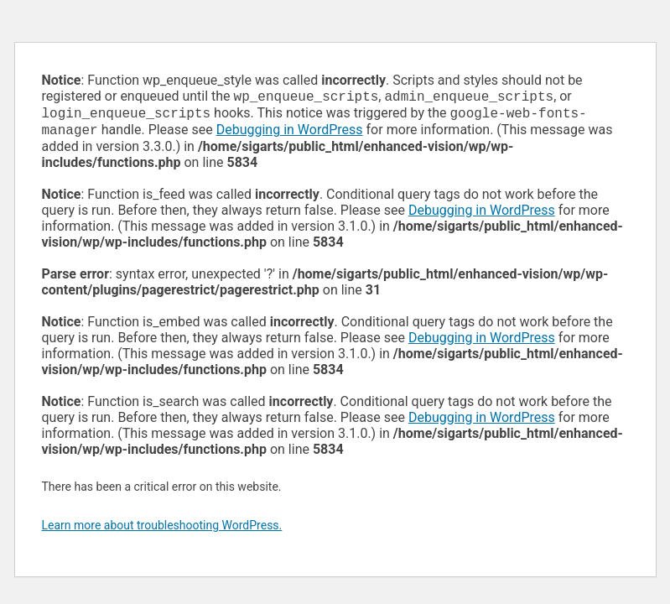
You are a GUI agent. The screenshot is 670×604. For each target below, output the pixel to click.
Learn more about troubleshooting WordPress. (162, 530)
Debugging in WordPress (289, 135)
